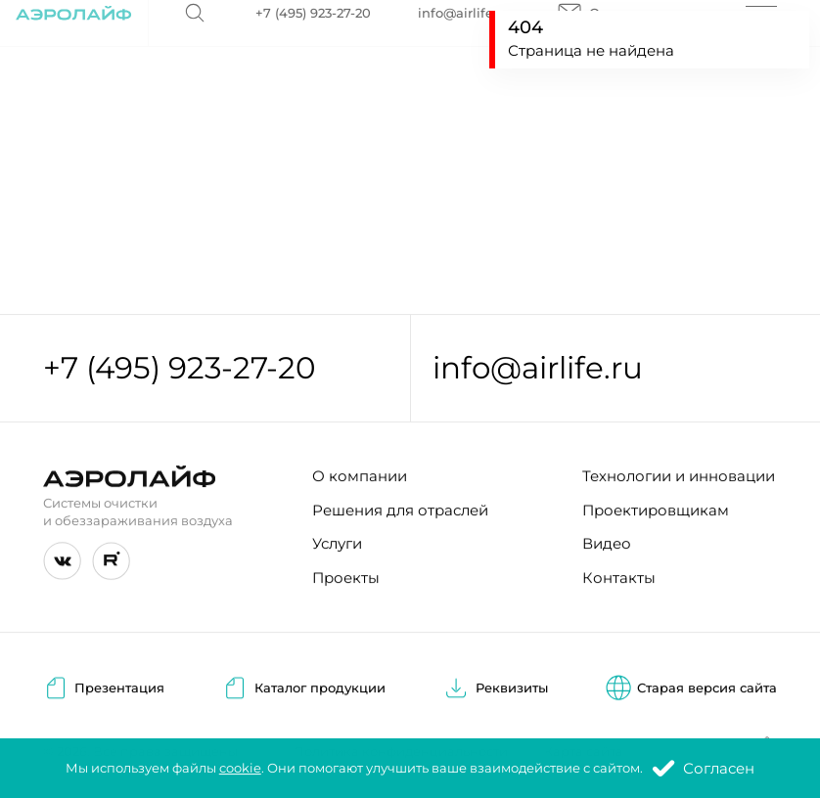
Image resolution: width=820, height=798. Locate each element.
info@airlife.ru (538, 368)
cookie (240, 768)
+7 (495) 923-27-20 (179, 368)
